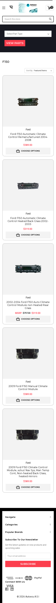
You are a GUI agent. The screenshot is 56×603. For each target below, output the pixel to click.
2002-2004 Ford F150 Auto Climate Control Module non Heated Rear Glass (28, 305)
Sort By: (29, 70)
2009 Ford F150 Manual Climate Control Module (28, 388)
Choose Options (28, 151)
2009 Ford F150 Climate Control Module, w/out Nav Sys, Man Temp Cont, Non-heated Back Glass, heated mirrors (28, 472)
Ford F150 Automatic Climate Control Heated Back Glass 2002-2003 (28, 221)
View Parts (14, 43)
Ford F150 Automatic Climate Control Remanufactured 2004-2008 (28, 137)
